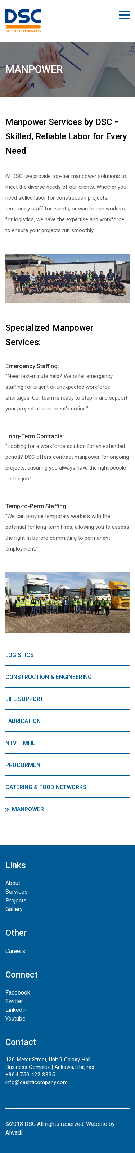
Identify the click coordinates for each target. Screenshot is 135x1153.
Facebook (17, 992)
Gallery (14, 909)
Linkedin (16, 1009)
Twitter (14, 1001)
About (12, 883)
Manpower (28, 809)
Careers (15, 951)
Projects (16, 900)
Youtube (15, 1018)
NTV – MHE (20, 743)
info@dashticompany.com (36, 1082)
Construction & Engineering (48, 677)
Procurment (24, 765)
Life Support (24, 699)
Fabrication (23, 721)
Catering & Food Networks (45, 787)
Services (16, 891)
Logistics (19, 655)
